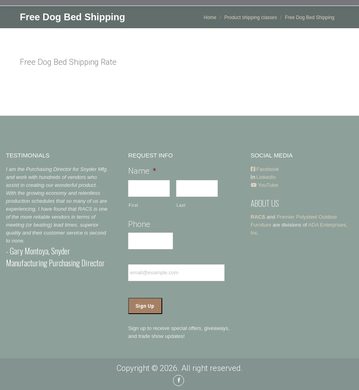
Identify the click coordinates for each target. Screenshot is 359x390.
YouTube (264, 185)
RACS (258, 217)
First (133, 205)
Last (181, 205)
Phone (139, 224)
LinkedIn (263, 177)
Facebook (265, 169)
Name (142, 171)
